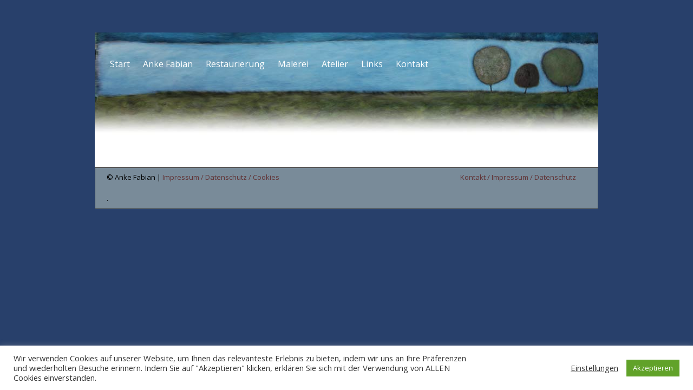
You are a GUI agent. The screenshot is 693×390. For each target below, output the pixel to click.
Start (120, 64)
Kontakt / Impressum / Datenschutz (518, 177)
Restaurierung (235, 64)
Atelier (335, 64)
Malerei (293, 64)
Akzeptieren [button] (653, 368)
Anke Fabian (168, 64)
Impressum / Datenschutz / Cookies (220, 177)
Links (372, 64)
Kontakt (412, 64)
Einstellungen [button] (594, 368)
